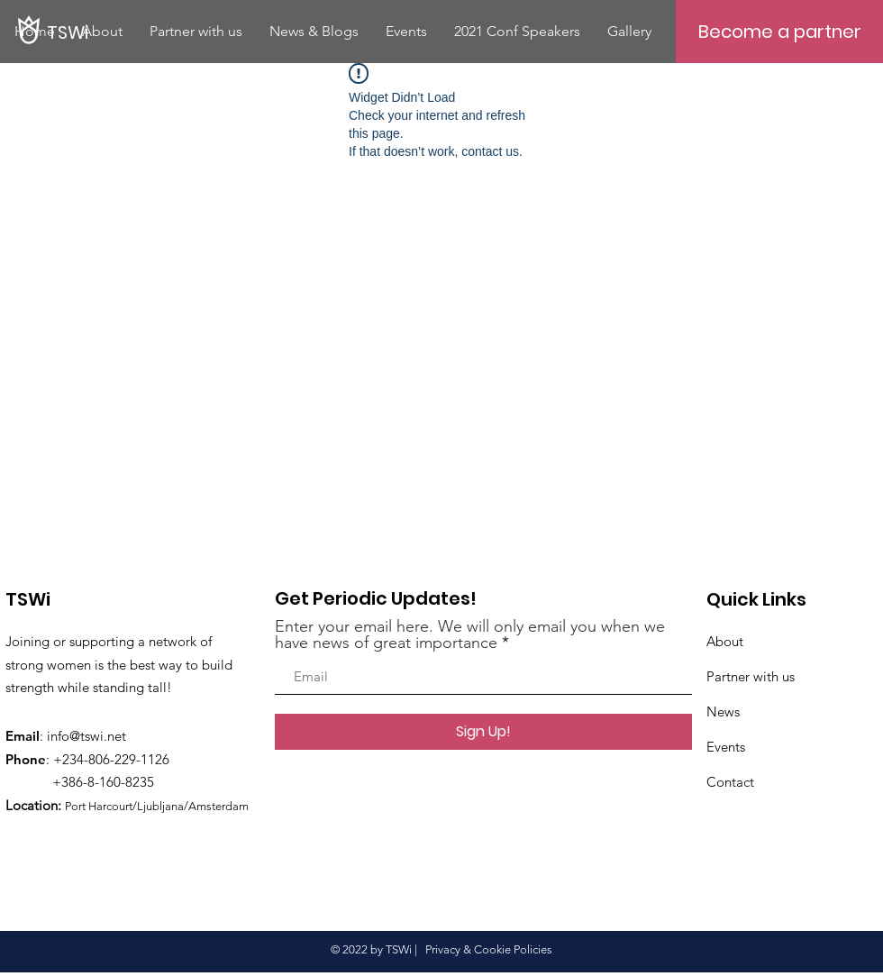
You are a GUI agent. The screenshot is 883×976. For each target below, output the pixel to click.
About (724, 641)
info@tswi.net (86, 735)
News (723, 711)
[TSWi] (173, 32)
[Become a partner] (779, 31)
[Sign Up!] (483, 732)
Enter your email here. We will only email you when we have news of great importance (470, 634)
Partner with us (750, 676)
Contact (730, 781)
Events (725, 746)
